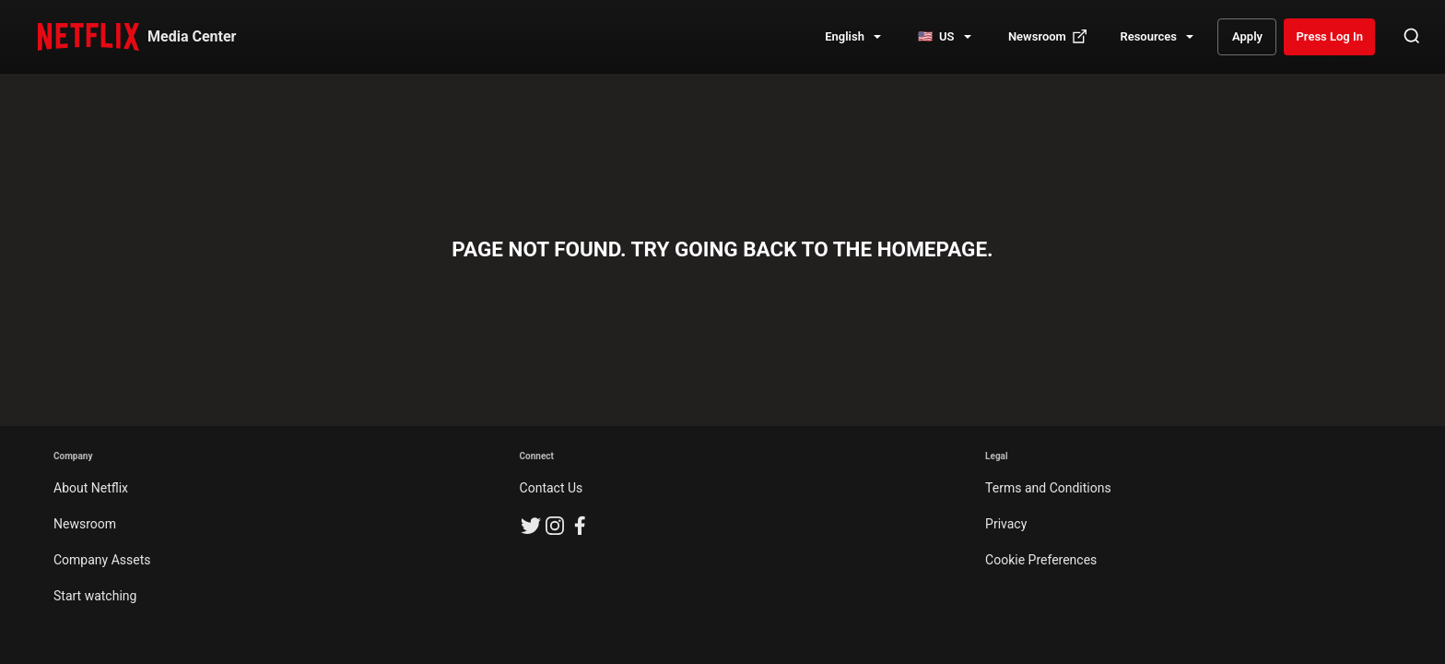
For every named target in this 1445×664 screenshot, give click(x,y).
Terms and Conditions (1048, 487)
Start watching (94, 595)
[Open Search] (1411, 37)
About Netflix (90, 487)
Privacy (1006, 523)
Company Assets (102, 559)
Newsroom (84, 523)
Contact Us (551, 487)
